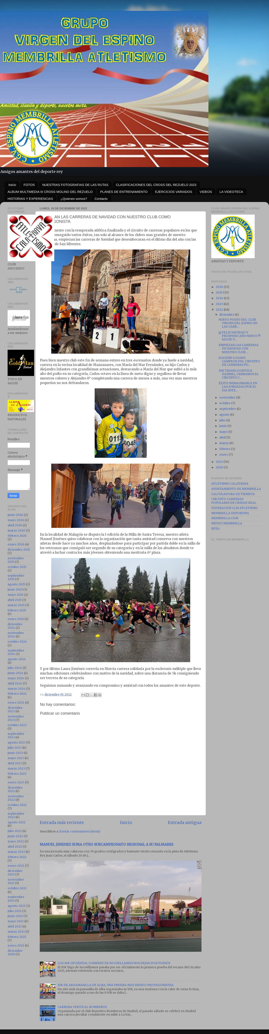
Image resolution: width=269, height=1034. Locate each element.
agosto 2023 (17, 742)
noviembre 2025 (16, 560)
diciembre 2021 (15, 872)
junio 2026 (15, 515)
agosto (224, 415)
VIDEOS (206, 192)
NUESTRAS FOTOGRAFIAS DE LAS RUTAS (75, 185)
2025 (219, 292)
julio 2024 (15, 668)
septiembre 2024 (16, 652)
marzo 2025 (16, 605)
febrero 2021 (17, 937)
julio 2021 (14, 911)
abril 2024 (15, 683)
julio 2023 (15, 748)
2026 (220, 287)
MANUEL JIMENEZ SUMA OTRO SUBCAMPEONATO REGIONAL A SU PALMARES (106, 844)
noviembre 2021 (16, 881)
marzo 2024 (16, 689)
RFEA (215, 528)
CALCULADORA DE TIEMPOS (233, 494)
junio (223, 426)
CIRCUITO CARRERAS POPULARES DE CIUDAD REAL (233, 500)
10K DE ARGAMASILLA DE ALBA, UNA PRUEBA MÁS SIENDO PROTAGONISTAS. (116, 985)
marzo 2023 (16, 768)
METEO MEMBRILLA (226, 523)
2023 (220, 304)
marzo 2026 (16, 530)
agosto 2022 (17, 822)
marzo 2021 (16, 932)
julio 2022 (15, 831)
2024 (220, 298)
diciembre (227, 315)
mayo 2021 (16, 921)
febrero (225, 449)
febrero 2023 (17, 774)
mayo (223, 432)
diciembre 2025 (19, 549)
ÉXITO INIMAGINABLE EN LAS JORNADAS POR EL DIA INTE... (238, 386)
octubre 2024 (17, 641)
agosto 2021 (16, 906)
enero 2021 (16, 945)
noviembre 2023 (16, 718)
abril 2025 (14, 600)
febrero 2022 (17, 857)
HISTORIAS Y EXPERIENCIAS (30, 198)
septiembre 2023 (16, 735)
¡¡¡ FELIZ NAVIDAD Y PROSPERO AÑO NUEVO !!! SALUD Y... (240, 336)
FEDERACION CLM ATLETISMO (234, 508)
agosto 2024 (17, 659)
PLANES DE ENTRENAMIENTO (124, 192)
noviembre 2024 (16, 634)
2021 (219, 462)
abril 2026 (15, 525)
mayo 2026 (16, 520)
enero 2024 (16, 702)
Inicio (12, 185)
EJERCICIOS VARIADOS (173, 192)
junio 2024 (15, 673)
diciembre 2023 (15, 709)
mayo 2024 (16, 678)
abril (222, 437)
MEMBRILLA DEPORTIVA (230, 513)
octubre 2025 (17, 567)
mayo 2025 (15, 595)
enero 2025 (16, 619)
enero (224, 454)
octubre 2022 (17, 805)
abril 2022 (15, 847)
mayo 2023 (16, 758)
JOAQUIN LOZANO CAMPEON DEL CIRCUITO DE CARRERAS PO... (239, 361)
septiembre (228, 409)
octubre (225, 403)
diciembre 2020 (15, 952)
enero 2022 (16, 866)
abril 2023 (15, 763)
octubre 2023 (17, 725)
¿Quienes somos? (74, 198)
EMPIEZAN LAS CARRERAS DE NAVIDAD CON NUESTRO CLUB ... (238, 348)
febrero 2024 (17, 694)
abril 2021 (15, 926)
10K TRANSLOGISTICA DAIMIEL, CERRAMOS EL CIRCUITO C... (239, 374)
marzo (224, 443)
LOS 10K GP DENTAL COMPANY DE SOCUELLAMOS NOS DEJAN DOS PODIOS (114, 963)
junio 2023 (15, 753)
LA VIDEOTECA (231, 192)
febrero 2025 (17, 610)
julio (222, 420)
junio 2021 (15, 916)
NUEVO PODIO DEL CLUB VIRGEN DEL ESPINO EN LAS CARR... (238, 323)
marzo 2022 (16, 852)
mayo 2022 (16, 841)
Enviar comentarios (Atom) (79, 831)
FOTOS (29, 185)
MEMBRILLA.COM (224, 518)
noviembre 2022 (16, 798)
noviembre (227, 397)
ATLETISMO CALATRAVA (229, 484)
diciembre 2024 (15, 626)
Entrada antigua (184, 822)
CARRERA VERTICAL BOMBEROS (82, 1007)
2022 (220, 310)
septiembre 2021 (16, 898)
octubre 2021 (17, 888)
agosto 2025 (16, 584)
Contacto (100, 198)
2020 (220, 467)
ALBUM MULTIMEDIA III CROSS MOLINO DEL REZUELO (50, 192)
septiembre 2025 (16, 577)
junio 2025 (15, 589)
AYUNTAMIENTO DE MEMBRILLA (236, 489)
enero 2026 (16, 544)
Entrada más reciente (62, 822)
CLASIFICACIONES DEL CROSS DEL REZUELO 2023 (156, 185)
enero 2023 (16, 782)
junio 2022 (15, 836)
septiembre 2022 (16, 815)
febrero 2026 (17, 536)
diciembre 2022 (15, 789)
